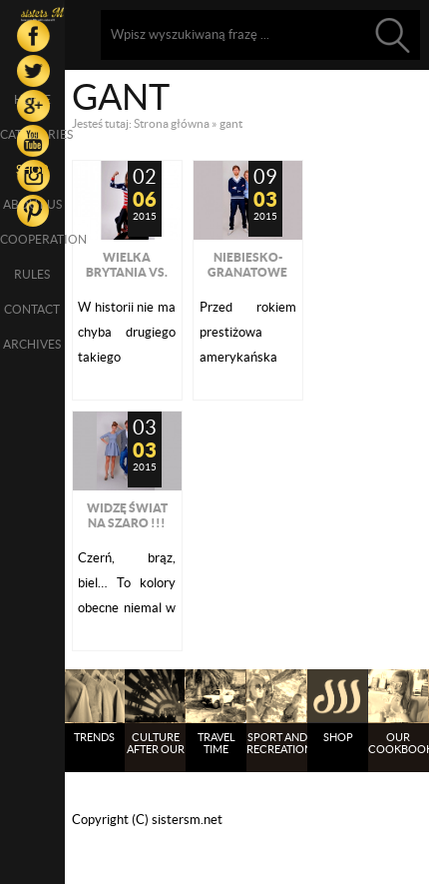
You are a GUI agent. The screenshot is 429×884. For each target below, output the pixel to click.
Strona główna (172, 123)
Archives (32, 344)
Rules (32, 274)
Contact (32, 309)
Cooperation (32, 239)
